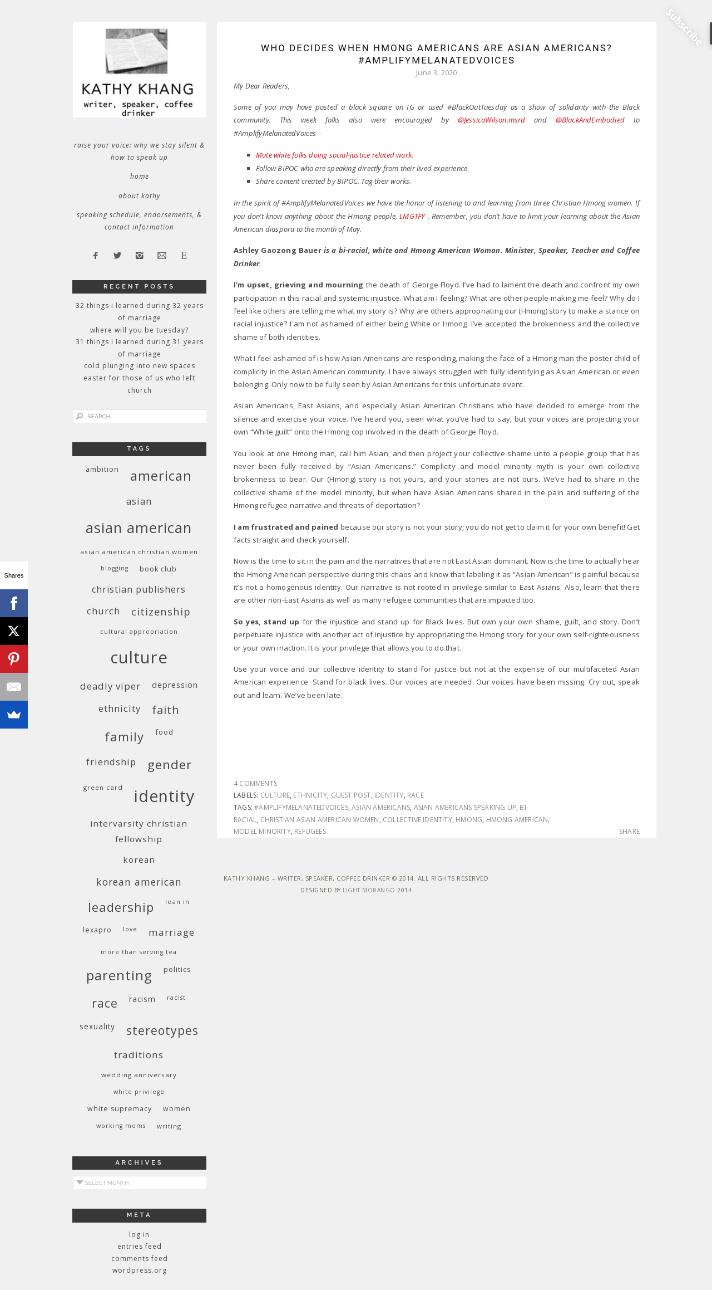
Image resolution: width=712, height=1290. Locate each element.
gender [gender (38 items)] (169, 764)
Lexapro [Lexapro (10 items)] (97, 930)
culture (275, 795)
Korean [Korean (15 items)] (139, 859)
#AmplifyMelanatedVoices (301, 807)
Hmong (469, 819)
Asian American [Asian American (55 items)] (139, 528)
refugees (310, 831)
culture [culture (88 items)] (139, 657)
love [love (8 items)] (130, 929)
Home (139, 176)
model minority (262, 831)
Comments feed (139, 1258)
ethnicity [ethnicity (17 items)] (119, 708)
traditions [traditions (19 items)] (139, 1054)
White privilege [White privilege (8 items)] (139, 1092)
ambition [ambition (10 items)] (102, 469)
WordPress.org (139, 1270)
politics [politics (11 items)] (177, 969)
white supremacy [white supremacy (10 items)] (119, 1108)
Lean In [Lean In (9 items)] (177, 901)
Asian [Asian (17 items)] (139, 501)
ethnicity (310, 795)
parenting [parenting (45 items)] (119, 975)
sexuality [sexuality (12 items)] (97, 1026)
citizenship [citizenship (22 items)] (161, 611)
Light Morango (369, 890)
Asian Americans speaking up (465, 807)
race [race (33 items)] (105, 1003)
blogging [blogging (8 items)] (114, 568)
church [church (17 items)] (103, 610)
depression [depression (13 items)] (175, 685)
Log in (139, 1234)
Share (629, 831)
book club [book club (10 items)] (158, 569)
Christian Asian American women (319, 819)
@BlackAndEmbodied (590, 120)
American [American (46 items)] (161, 475)
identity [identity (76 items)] (164, 796)
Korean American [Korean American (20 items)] (139, 881)
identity (389, 795)
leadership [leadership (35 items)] (121, 906)
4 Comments (255, 783)
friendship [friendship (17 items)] (111, 761)
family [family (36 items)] (124, 736)
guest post (351, 795)
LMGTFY (412, 216)
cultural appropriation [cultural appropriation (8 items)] (139, 632)
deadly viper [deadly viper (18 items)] (110, 686)
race (415, 795)
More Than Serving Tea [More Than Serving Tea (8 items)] (139, 952)
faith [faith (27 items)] (166, 709)
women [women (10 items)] (177, 1108)
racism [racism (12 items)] (142, 999)
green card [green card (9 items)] (103, 787)
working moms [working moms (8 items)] (121, 1126)
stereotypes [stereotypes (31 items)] (162, 1030)
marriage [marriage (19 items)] (172, 932)
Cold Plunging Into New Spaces (139, 365)
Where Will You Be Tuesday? (139, 330)
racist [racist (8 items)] (176, 997)
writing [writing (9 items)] (169, 1126)
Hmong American (517, 819)
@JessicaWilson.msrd (492, 120)
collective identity (417, 819)
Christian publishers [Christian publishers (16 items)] (139, 589)
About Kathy (139, 196)
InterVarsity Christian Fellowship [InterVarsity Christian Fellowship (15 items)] (138, 831)
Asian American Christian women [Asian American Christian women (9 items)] (139, 552)
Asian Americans (381, 807)
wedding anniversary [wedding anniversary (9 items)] (139, 1075)
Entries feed (139, 1246)
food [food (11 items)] (164, 732)
